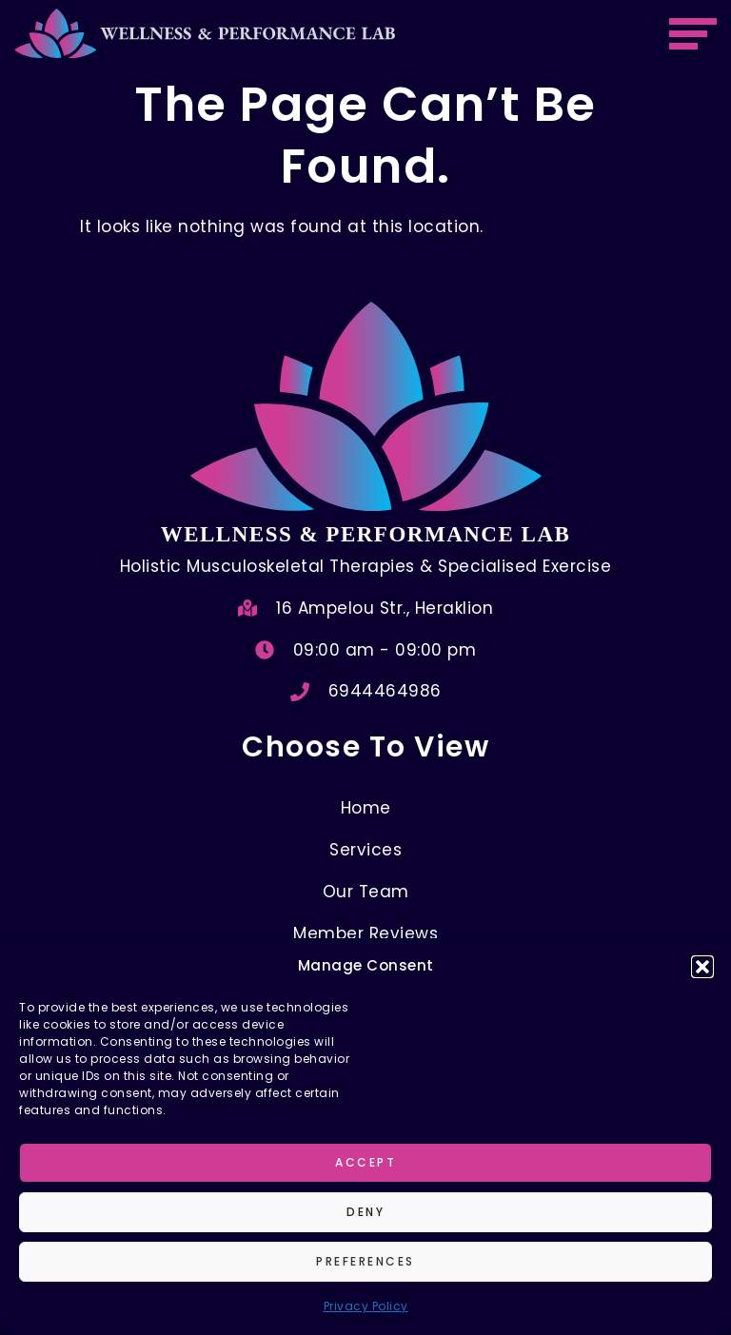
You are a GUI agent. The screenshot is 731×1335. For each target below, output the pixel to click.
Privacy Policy (366, 1306)
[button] (702, 966)
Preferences (365, 1261)
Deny (365, 1212)
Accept (365, 1162)
